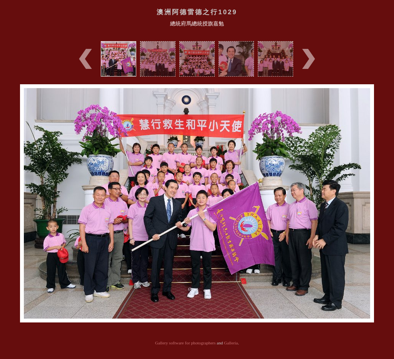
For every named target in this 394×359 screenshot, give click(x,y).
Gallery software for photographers (185, 343)
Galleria (231, 343)
